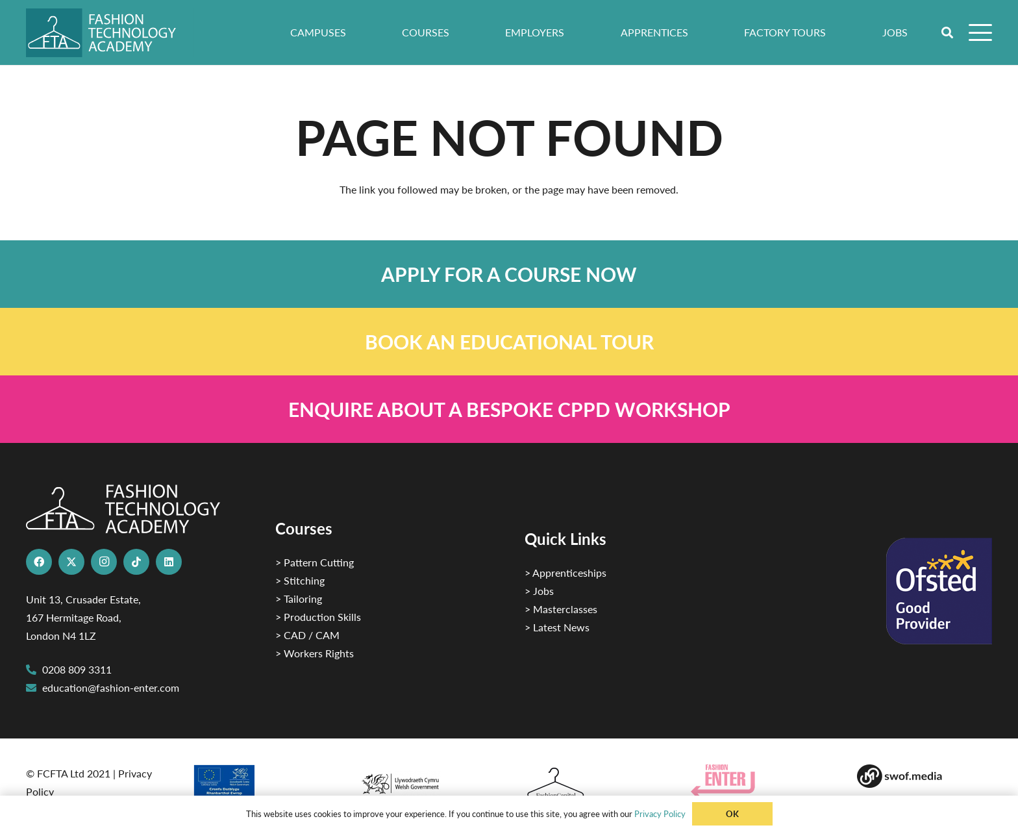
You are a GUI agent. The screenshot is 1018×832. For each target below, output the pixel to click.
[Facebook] (39, 562)
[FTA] (110, 32)
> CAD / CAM (307, 634)
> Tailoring (298, 598)
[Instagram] (104, 562)
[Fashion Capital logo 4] (592, 783)
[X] (71, 562)
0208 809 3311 (77, 669)
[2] (259, 785)
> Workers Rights (314, 653)
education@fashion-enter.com (110, 687)
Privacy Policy (660, 813)
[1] (425, 780)
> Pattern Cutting (314, 562)
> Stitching (300, 580)
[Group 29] (758, 781)
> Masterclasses (561, 608)
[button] (948, 32)
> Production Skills (318, 616)
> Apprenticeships (565, 572)
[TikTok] (136, 562)
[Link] (509, 274)
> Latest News (557, 627)
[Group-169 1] (924, 776)
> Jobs (539, 590)
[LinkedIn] (169, 562)
